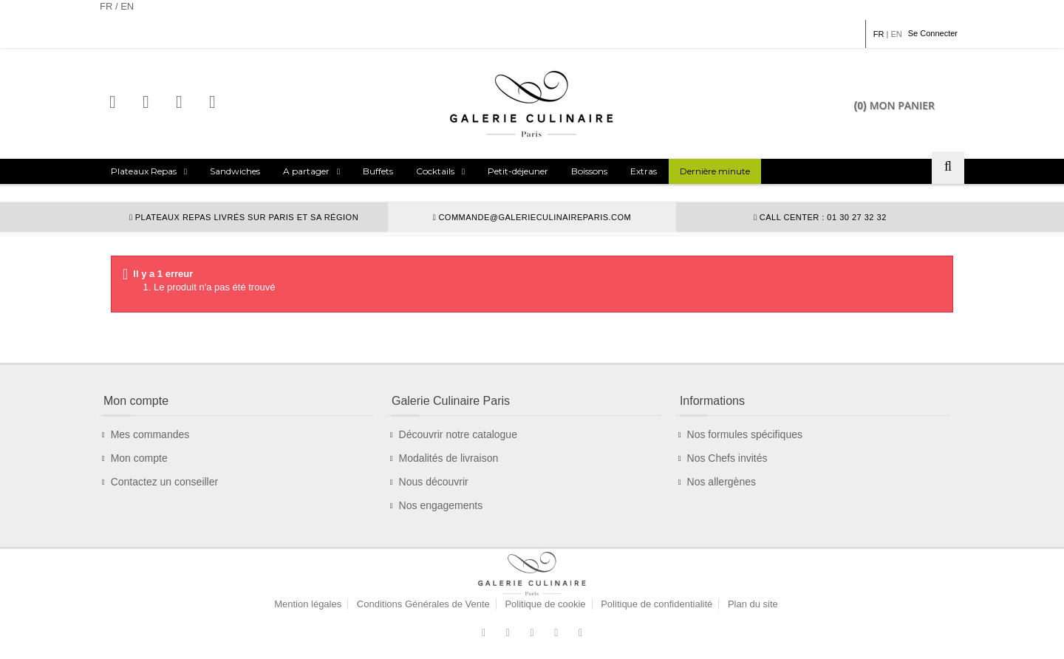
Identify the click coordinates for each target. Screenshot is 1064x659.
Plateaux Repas (144, 171)
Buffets (378, 171)
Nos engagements (441, 505)
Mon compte (139, 458)
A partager (306, 171)
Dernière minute (715, 171)
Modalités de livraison (449, 458)
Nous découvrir (433, 482)
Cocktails (435, 171)
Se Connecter (933, 33)
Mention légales (307, 604)
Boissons (589, 171)
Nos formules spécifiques (744, 434)
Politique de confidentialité (656, 604)
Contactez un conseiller (165, 482)
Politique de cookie (545, 604)
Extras (643, 171)
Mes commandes (150, 434)
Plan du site (753, 604)
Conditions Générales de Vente (423, 604)
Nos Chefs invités (727, 458)
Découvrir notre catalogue (458, 434)
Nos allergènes (721, 482)
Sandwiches (235, 171)
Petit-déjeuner (518, 171)
